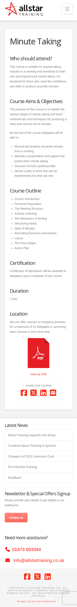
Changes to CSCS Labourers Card (31, 456)
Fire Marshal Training (22, 467)
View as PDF (38, 374)
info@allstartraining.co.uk (38, 560)
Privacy (22, 601)
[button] (67, 9)
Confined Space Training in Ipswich (32, 445)
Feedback (14, 477)
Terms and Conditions (42, 601)
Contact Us (16, 517)
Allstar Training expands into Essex (32, 435)
